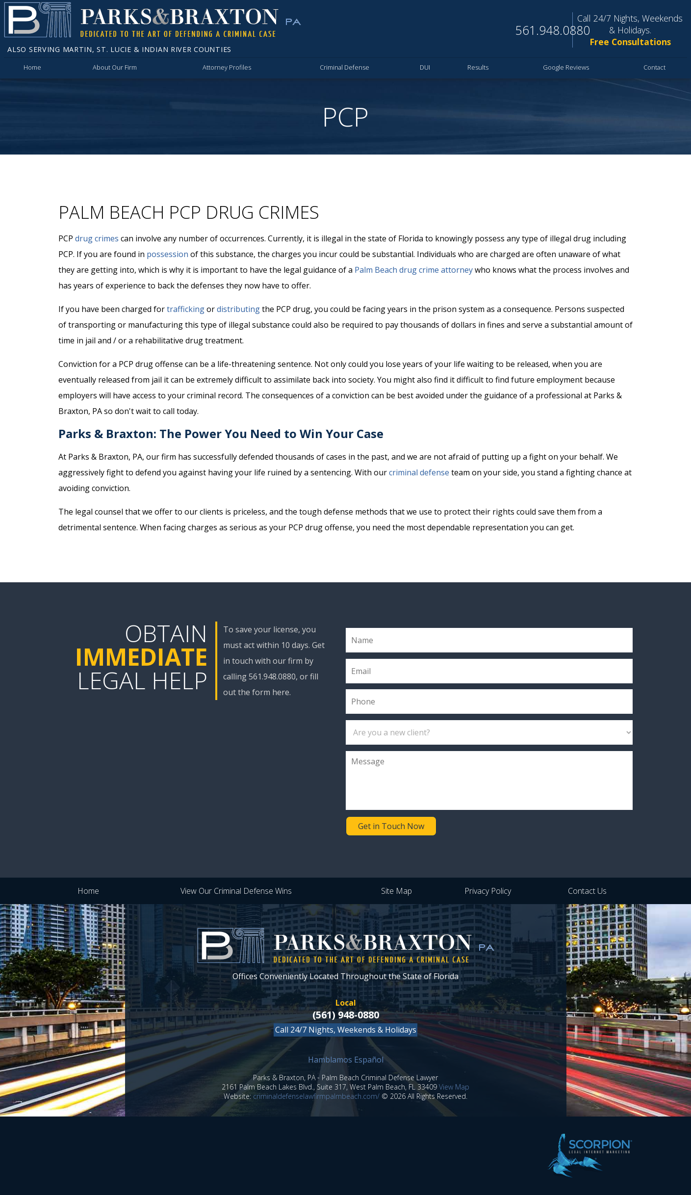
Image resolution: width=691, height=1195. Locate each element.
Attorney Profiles (227, 67)
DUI (425, 67)
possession (167, 254)
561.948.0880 (552, 30)
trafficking (186, 309)
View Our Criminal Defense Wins (236, 890)
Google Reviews (566, 67)
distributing (238, 309)
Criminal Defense (344, 67)
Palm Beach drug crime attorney (414, 269)
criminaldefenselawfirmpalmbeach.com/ (316, 1096)
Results (477, 67)
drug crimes (97, 238)
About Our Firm (115, 67)
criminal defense (419, 472)
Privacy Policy (487, 890)
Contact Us (587, 890)
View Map (454, 1086)
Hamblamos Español (346, 1059)
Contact (654, 67)
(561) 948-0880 (345, 1014)
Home (32, 67)
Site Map (396, 890)
